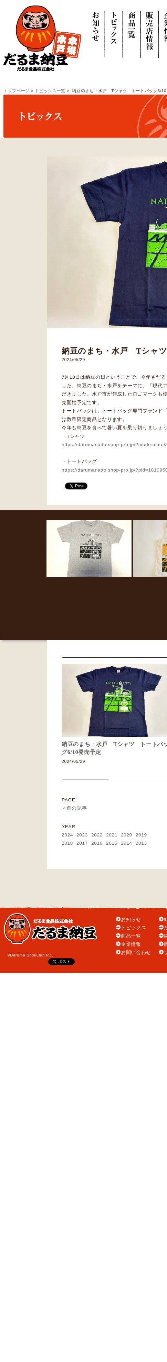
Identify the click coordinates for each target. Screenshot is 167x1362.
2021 (111, 834)
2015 (111, 843)
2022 (97, 834)
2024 (67, 834)
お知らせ (131, 919)
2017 (82, 843)
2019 (141, 834)
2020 (126, 834)
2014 (126, 843)
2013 (141, 843)
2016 (97, 843)
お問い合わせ (136, 952)
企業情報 (131, 944)
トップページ (16, 91)
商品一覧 (131, 936)
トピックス (133, 927)
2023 (82, 834)
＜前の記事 (74, 808)
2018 (67, 843)
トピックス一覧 (50, 91)
